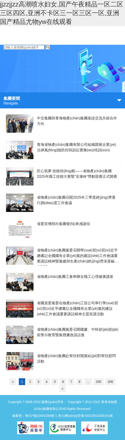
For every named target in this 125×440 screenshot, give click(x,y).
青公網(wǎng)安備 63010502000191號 (85, 415)
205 (98, 382)
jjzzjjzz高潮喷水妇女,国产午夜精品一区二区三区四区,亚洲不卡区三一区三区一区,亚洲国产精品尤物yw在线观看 (61, 13)
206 (110, 382)
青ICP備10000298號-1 (41, 415)
